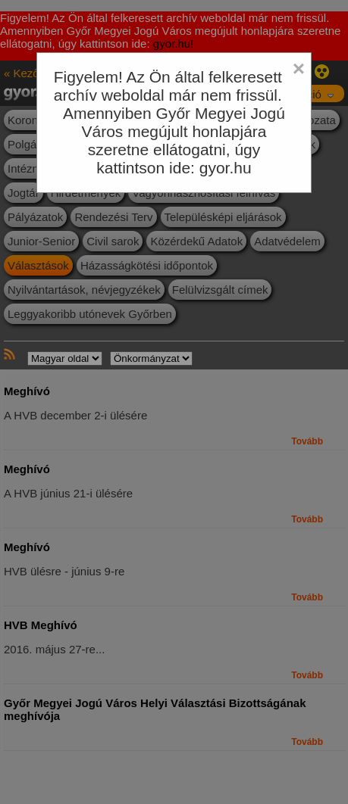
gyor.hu (225, 167)
